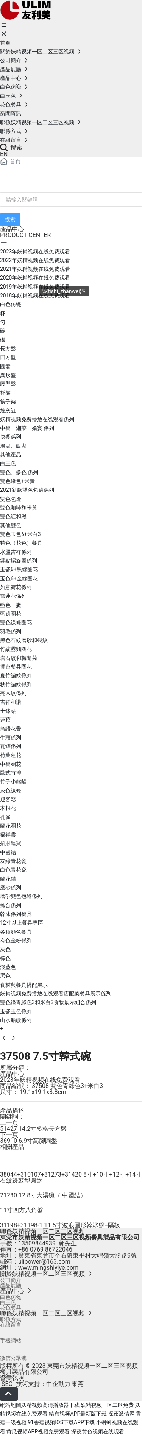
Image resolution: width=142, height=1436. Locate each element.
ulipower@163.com (44, 1261)
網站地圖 (10, 1405)
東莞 (78, 1384)
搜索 (11, 147)
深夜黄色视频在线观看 (97, 1431)
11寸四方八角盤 (21, 1210)
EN (4, 154)
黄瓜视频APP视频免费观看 (38, 1431)
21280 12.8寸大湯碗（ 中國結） (43, 1195)
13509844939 (37, 1243)
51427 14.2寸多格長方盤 (33, 1128)
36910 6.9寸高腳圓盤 (28, 1140)
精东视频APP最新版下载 (78, 1414)
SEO (6, 1384)
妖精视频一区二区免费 (107, 1405)
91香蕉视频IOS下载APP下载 (61, 1422)
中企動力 (58, 1384)
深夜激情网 (121, 1414)
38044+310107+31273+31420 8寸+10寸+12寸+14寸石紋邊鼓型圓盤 (71, 1177)
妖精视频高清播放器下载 (50, 1405)
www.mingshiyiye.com (48, 1267)
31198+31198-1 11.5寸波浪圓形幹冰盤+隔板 (60, 1225)
